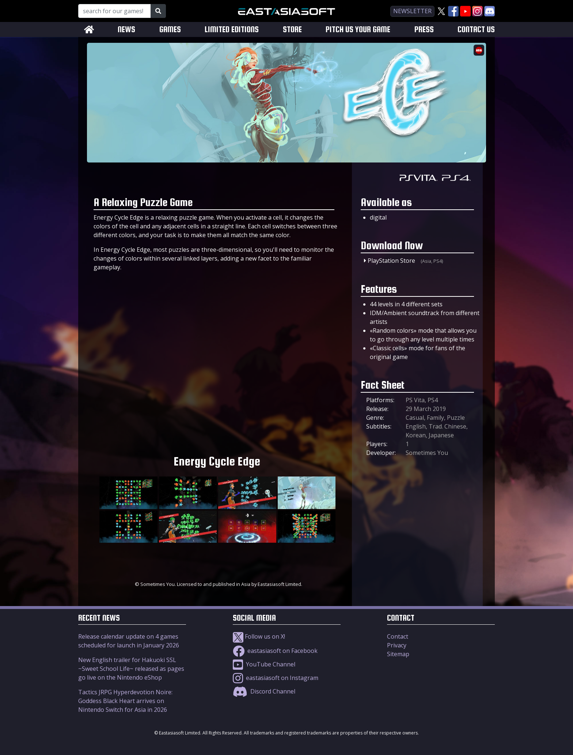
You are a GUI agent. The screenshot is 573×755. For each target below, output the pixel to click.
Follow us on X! (259, 636)
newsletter (412, 11)
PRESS (424, 29)
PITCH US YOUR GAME (358, 29)
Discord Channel (264, 691)
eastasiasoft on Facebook (275, 651)
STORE (292, 29)
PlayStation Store (391, 261)
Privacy (396, 645)
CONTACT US (476, 29)
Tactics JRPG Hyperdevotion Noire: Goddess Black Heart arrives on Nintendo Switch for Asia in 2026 (125, 701)
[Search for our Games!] (114, 11)
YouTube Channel (264, 664)
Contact (397, 636)
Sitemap (398, 654)
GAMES (170, 29)
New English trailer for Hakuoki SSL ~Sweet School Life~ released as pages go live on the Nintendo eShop (131, 668)
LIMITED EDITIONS (232, 29)
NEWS (126, 29)
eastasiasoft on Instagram (275, 678)
